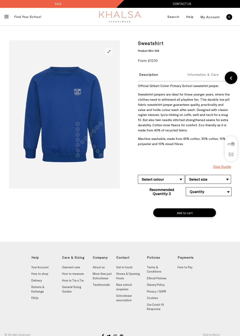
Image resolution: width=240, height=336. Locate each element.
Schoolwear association (124, 298)
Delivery (36, 280)
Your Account (40, 267)
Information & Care (203, 74)
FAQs (35, 298)
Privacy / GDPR (156, 291)
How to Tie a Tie (73, 280)
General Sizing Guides (71, 289)
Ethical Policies (157, 278)
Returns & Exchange (37, 289)
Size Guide (222, 166)
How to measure (73, 273)
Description (148, 74)
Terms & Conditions (154, 269)
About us (99, 267)
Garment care (71, 267)
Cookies (152, 298)
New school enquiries (124, 287)
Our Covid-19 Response (155, 307)
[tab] (159, 74)
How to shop (39, 273)
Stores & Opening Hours (128, 276)
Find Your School (27, 17)
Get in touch (124, 267)
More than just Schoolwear (102, 276)
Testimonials (101, 284)
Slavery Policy (156, 284)
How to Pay (185, 267)
